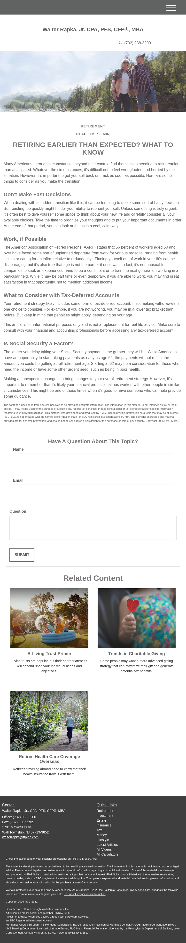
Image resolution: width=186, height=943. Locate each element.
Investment (105, 815)
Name (18, 449)
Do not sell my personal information (84, 894)
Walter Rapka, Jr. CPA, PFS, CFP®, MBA (92, 29)
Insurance (104, 825)
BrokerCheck (90, 858)
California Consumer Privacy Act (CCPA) (127, 889)
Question (17, 511)
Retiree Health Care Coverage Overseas (49, 759)
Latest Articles (107, 845)
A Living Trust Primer (49, 653)
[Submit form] (21, 555)
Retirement (105, 811)
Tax (99, 830)
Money (102, 835)
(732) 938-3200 (135, 43)
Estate (101, 820)
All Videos (104, 849)
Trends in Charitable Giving (136, 653)
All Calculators (107, 854)
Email (18, 480)
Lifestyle (103, 840)
